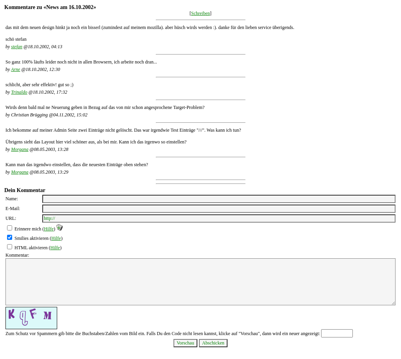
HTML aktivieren (31, 247)
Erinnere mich (27, 229)
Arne (15, 69)
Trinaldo (19, 92)
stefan (16, 46)
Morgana (19, 149)
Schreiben (200, 13)
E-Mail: (12, 208)
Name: (11, 198)
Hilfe (49, 229)
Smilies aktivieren (31, 238)
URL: (10, 218)
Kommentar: (17, 255)
